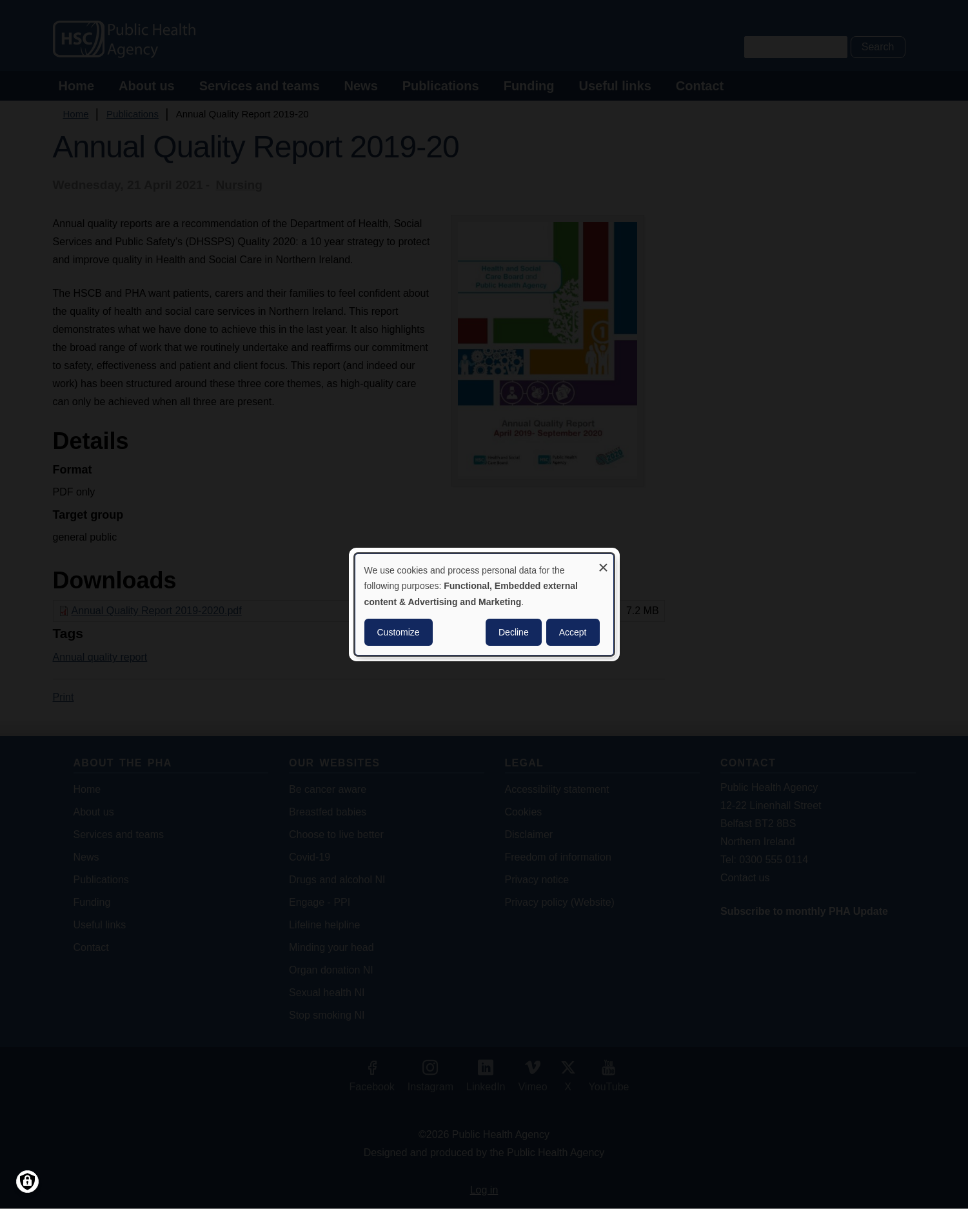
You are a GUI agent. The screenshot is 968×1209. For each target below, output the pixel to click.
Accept (573, 632)
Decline (514, 632)
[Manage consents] (27, 1181)
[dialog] (484, 604)
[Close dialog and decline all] (603, 562)
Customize (398, 632)
